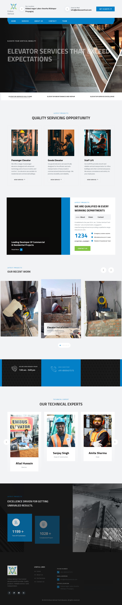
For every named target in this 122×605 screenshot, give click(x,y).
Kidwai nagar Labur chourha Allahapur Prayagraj (40, 10)
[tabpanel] (93, 236)
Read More (16, 249)
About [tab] (82, 217)
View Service (19, 180)
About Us (39, 21)
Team (64, 21)
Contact (53, 21)
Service (25, 21)
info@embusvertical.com (81, 9)
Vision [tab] (90, 217)
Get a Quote (105, 9)
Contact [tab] (101, 217)
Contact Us (82, 248)
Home (13, 21)
